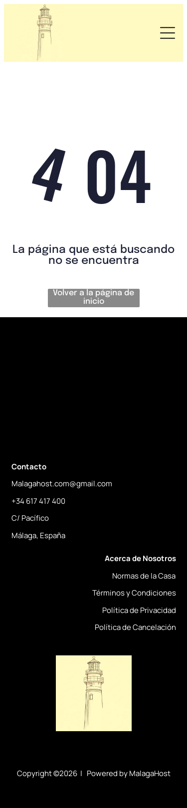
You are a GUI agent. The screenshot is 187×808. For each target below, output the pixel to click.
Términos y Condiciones (134, 593)
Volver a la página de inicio (93, 297)
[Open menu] (167, 32)
